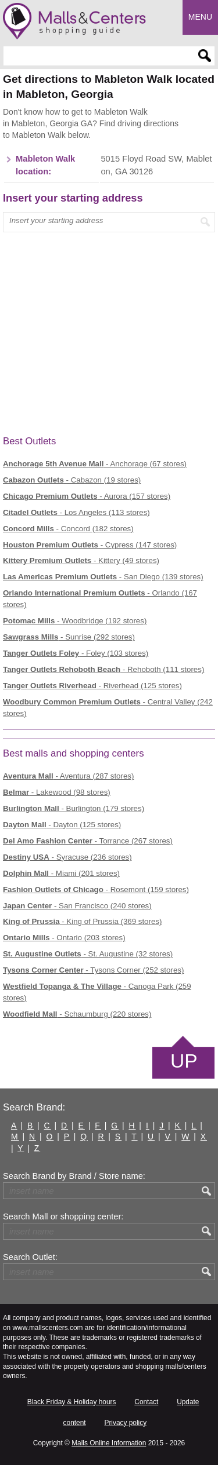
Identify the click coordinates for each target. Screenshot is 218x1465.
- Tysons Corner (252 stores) (93, 970)
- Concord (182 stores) (68, 528)
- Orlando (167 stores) (100, 599)
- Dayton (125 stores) (62, 824)
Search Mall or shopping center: (63, 1216)
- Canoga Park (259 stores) (97, 992)
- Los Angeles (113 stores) (76, 512)
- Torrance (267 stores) (88, 840)
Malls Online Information (109, 1443)
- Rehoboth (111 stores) (103, 669)
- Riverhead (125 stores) (92, 685)
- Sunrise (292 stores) (69, 637)
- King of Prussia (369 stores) (82, 921)
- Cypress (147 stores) (90, 544)
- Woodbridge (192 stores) (74, 620)
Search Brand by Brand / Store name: (74, 1176)
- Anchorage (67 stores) (95, 463)
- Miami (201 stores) (61, 873)
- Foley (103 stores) (75, 653)
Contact (146, 1402)
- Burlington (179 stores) (73, 808)
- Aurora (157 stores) (86, 496)
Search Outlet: (30, 1257)
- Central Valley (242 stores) (108, 707)
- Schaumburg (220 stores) (77, 1014)
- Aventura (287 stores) (68, 776)
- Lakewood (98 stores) (56, 792)
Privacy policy (125, 1423)
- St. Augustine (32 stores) (88, 953)
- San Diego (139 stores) (103, 576)
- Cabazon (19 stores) (72, 480)
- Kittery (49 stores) (81, 560)
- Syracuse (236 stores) (67, 857)
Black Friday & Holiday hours (71, 1402)
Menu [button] (200, 16)
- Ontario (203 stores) (64, 937)
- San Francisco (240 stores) (77, 905)
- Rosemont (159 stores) (96, 889)
